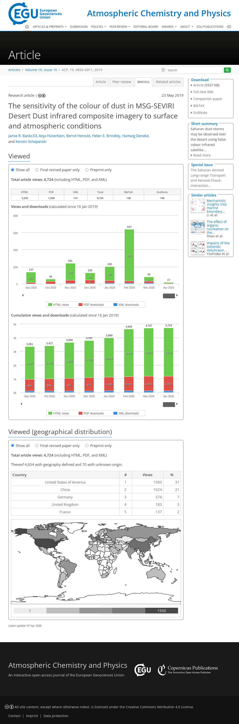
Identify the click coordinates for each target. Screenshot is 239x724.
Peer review (121, 82)
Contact (14, 716)
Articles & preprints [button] (48, 27)
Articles (14, 70)
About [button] (185, 27)
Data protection (56, 716)
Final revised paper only (57, 169)
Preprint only (98, 169)
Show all (20, 169)
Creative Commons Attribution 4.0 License (159, 707)
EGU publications (210, 27)
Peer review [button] (119, 27)
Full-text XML (203, 91)
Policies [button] (97, 27)
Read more (202, 155)
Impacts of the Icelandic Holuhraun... (218, 246)
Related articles (168, 82)
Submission (79, 27)
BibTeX (198, 105)
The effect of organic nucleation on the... (218, 227)
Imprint (32, 716)
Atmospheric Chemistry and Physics (159, 13)
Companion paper (207, 98)
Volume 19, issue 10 (41, 70)
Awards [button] (168, 27)
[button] (163, 70)
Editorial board (145, 27)
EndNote (200, 112)
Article (101, 82)
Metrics (143, 82)
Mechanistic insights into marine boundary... (217, 206)
